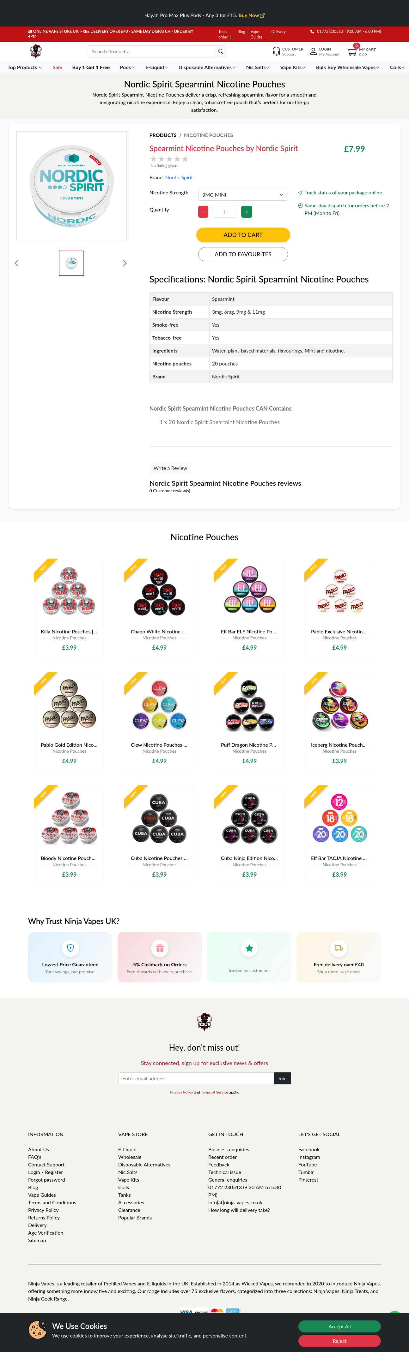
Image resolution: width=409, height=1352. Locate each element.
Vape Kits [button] (293, 67)
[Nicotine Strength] (243, 195)
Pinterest (308, 1180)
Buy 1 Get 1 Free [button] (91, 67)
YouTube (307, 1164)
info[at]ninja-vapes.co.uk (235, 1202)
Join (282, 1078)
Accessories (131, 1202)
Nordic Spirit (179, 177)
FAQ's (34, 1157)
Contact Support (46, 1164)
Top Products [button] (26, 67)
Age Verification (45, 1233)
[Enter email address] (196, 1078)
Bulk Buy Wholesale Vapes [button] (348, 67)
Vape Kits (128, 1180)
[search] (220, 51)
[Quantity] (224, 212)
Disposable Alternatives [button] (208, 67)
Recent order (222, 1157)
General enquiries (227, 1180)
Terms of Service (214, 1092)
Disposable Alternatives (144, 1164)
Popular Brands (135, 1217)
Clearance (129, 1210)
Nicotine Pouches (208, 135)
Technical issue (224, 1172)
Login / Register (45, 1172)
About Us (38, 1149)
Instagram (309, 1157)
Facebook (309, 1149)
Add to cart (243, 235)
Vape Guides (42, 1195)
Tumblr (306, 1172)
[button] (229, 161)
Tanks (124, 1195)
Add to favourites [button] (243, 254)
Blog (241, 31)
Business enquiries (228, 1149)
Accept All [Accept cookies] (339, 1326)
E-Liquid (127, 1149)
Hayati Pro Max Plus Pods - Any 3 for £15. (204, 15)
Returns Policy (44, 1217)
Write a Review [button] (170, 468)
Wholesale (130, 1157)
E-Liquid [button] (157, 67)
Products (163, 135)
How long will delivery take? (239, 1210)
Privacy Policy (181, 1092)
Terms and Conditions (52, 1202)
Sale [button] (58, 67)
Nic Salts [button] (259, 67)
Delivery (279, 31)
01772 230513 (326, 31)
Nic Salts (127, 1172)
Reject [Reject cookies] (340, 1341)
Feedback (218, 1164)
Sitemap (37, 1240)
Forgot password (46, 1180)
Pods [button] (128, 67)
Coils (123, 1187)
